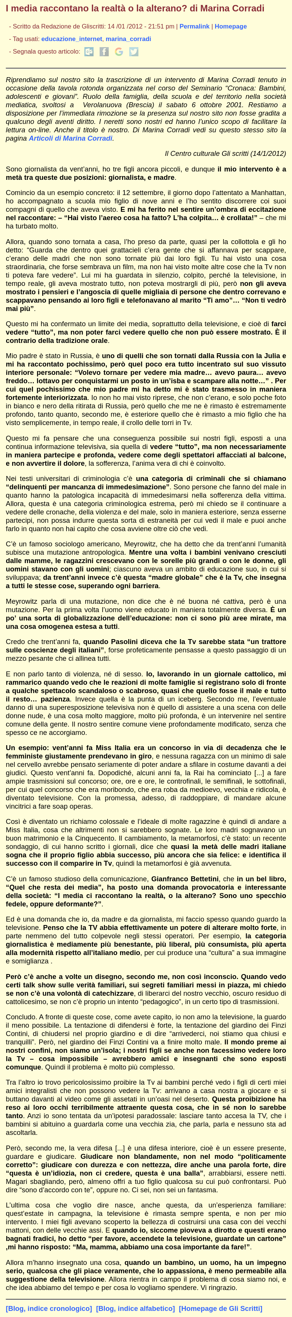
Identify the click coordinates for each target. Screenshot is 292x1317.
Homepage (231, 26)
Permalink (194, 26)
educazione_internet (71, 39)
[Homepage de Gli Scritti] (221, 1308)
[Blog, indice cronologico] (49, 1308)
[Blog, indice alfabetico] (135, 1308)
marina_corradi (128, 39)
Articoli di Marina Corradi (71, 138)
